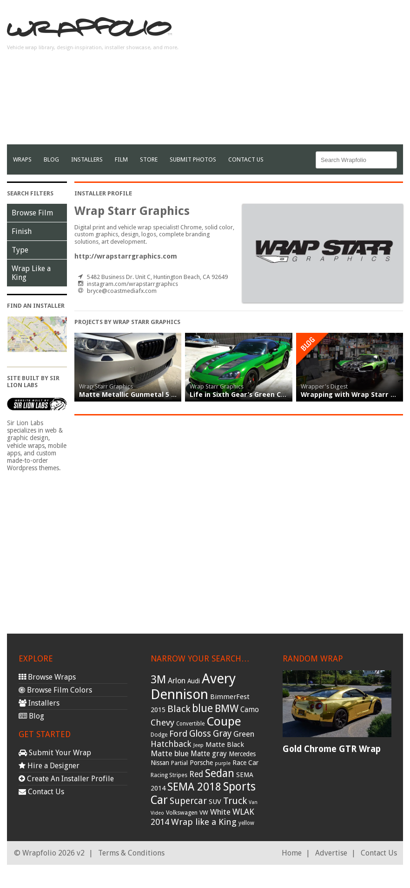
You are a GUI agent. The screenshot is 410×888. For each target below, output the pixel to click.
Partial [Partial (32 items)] (179, 762)
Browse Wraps (47, 677)
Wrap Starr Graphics (106, 386)
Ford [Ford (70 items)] (178, 733)
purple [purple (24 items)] (223, 763)
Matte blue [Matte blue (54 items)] (170, 753)
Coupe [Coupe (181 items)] (223, 721)
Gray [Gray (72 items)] (222, 733)
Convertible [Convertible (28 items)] (190, 723)
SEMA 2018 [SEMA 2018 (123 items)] (194, 786)
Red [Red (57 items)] (196, 774)
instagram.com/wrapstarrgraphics (132, 283)
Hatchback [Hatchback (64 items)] (171, 744)
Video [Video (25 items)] (157, 813)
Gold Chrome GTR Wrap (332, 749)
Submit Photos (193, 159)
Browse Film (32, 212)
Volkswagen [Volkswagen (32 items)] (182, 812)
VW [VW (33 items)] (203, 812)
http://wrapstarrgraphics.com (125, 256)
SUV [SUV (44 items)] (215, 801)
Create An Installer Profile (66, 778)
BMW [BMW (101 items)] (226, 708)
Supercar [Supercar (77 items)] (188, 801)
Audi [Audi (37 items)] (193, 681)
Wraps (22, 159)
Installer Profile (103, 193)
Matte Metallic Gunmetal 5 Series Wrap (145, 394)
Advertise (331, 853)
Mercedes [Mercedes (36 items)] (242, 754)
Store (149, 159)
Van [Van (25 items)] (253, 802)
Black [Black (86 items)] (178, 708)
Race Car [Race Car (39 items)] (245, 762)
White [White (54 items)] (220, 812)
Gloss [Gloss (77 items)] (200, 733)
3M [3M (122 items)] (158, 679)
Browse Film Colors (55, 690)
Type (20, 250)
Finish (22, 231)
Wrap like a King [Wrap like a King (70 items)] (204, 822)
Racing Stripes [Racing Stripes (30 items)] (169, 775)
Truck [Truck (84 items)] (235, 800)
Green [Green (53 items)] (243, 734)
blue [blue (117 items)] (202, 708)
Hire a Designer (49, 765)
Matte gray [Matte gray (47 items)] (209, 753)
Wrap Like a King (31, 273)
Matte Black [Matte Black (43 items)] (224, 744)
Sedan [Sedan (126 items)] (219, 773)
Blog (51, 159)
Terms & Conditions (131, 853)
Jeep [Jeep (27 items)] (198, 745)
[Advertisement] (294, 79)
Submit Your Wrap (55, 752)
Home (292, 853)
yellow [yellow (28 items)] (246, 823)
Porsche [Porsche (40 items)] (201, 762)
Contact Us (246, 159)
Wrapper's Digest (324, 386)
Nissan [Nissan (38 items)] (160, 762)
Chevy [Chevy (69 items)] (162, 722)
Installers (87, 159)
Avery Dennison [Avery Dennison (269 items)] (193, 686)
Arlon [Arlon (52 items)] (176, 680)
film (121, 159)
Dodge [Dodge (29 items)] (159, 735)
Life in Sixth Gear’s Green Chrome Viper (256, 394)
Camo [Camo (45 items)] (249, 710)
